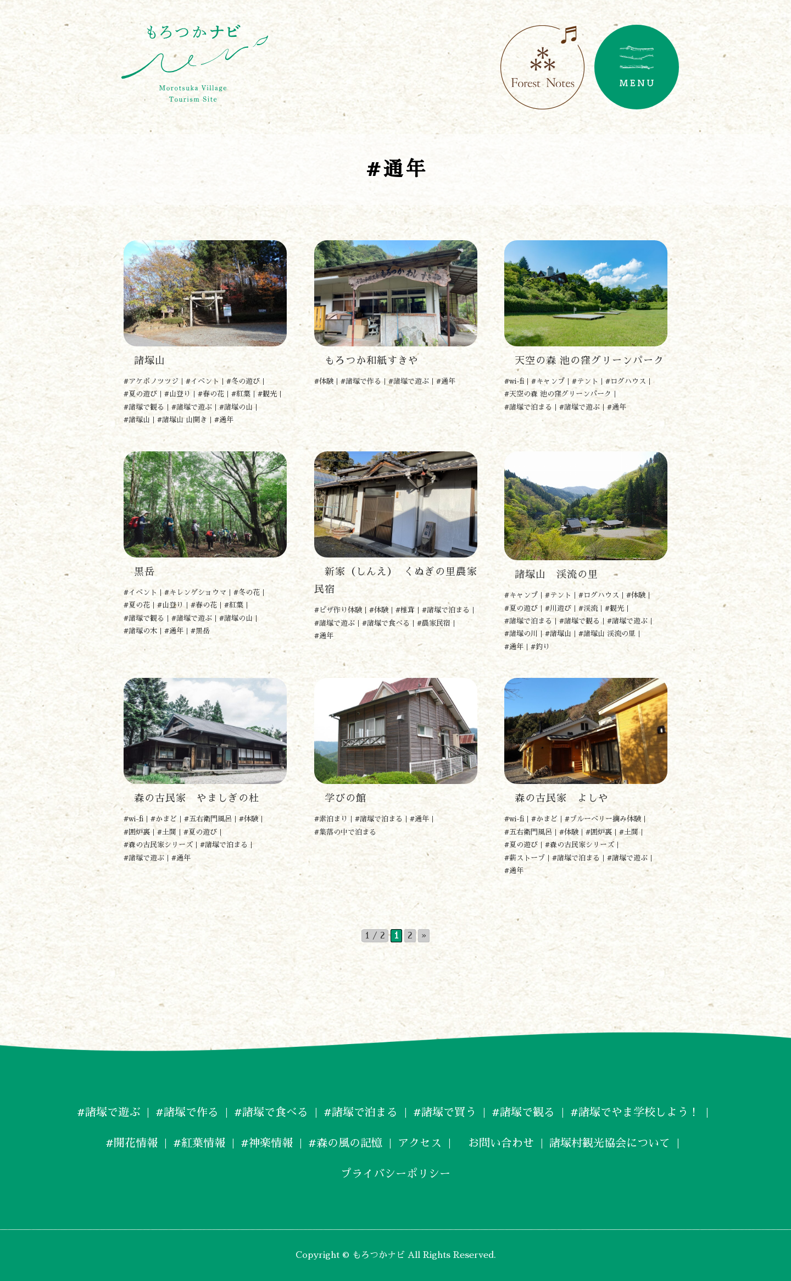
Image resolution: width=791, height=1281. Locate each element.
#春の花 (211, 393)
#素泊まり (331, 818)
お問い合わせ (495, 1143)
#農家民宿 (433, 623)
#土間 (166, 832)
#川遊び (558, 608)
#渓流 (588, 608)
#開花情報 (131, 1143)
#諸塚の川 (521, 633)
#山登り (177, 393)
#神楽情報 (267, 1143)
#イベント (202, 381)
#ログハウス (625, 381)
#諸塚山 (137, 419)
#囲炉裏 (137, 832)
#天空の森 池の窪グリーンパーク (557, 393)
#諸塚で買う (444, 1112)
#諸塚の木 (140, 630)
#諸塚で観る (144, 407)
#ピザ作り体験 (338, 610)
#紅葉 (240, 393)
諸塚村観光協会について (609, 1143)
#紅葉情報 (199, 1143)
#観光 (267, 393)
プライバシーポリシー (395, 1173)
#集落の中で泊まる (345, 832)
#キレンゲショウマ (195, 592)
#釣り (540, 646)
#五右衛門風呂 (208, 818)
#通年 (223, 419)
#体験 (323, 381)
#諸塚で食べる (386, 623)
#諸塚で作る (361, 381)
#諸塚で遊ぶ (191, 407)
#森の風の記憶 (345, 1143)
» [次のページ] (423, 935)
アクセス (420, 1143)
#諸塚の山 (236, 407)
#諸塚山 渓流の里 (607, 633)
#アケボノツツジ (151, 381)
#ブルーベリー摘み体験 (603, 818)
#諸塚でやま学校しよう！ (634, 1112)
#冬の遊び (243, 381)
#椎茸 (405, 610)
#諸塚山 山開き (182, 419)
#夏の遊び (140, 393)
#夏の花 (137, 605)
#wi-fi (514, 381)
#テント (585, 381)
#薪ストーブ (524, 858)
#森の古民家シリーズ (158, 844)
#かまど (164, 818)
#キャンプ (548, 381)
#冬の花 (246, 592)
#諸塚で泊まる (528, 407)
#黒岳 (200, 630)
